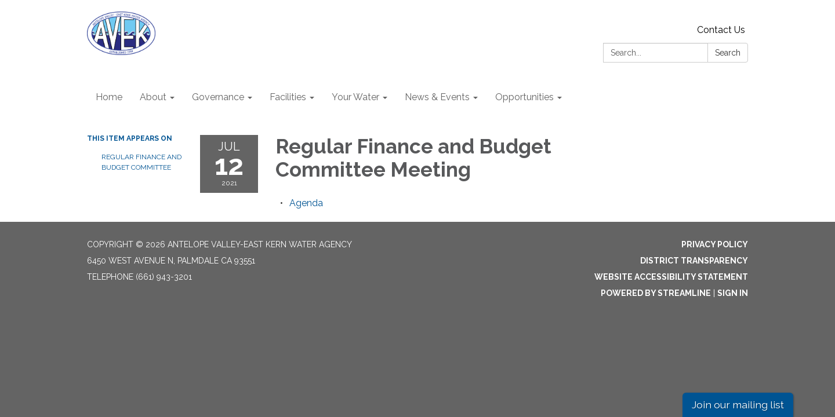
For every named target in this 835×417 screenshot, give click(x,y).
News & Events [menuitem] (437, 97)
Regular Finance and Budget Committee (141, 162)
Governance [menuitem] (218, 97)
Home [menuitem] (109, 97)
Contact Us (721, 29)
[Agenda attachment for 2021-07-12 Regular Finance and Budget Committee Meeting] (306, 203)
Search (727, 52)
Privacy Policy (714, 244)
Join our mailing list (738, 404)
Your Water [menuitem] (355, 97)
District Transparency (694, 260)
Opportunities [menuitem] (524, 97)
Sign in (732, 293)
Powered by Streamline (656, 293)
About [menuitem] (153, 97)
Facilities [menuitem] (288, 97)
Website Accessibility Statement (671, 276)
